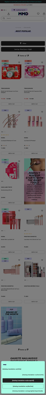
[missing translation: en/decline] (23, 386)
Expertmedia (39, 391)
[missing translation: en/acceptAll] (23, 380)
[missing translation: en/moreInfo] (32, 374)
